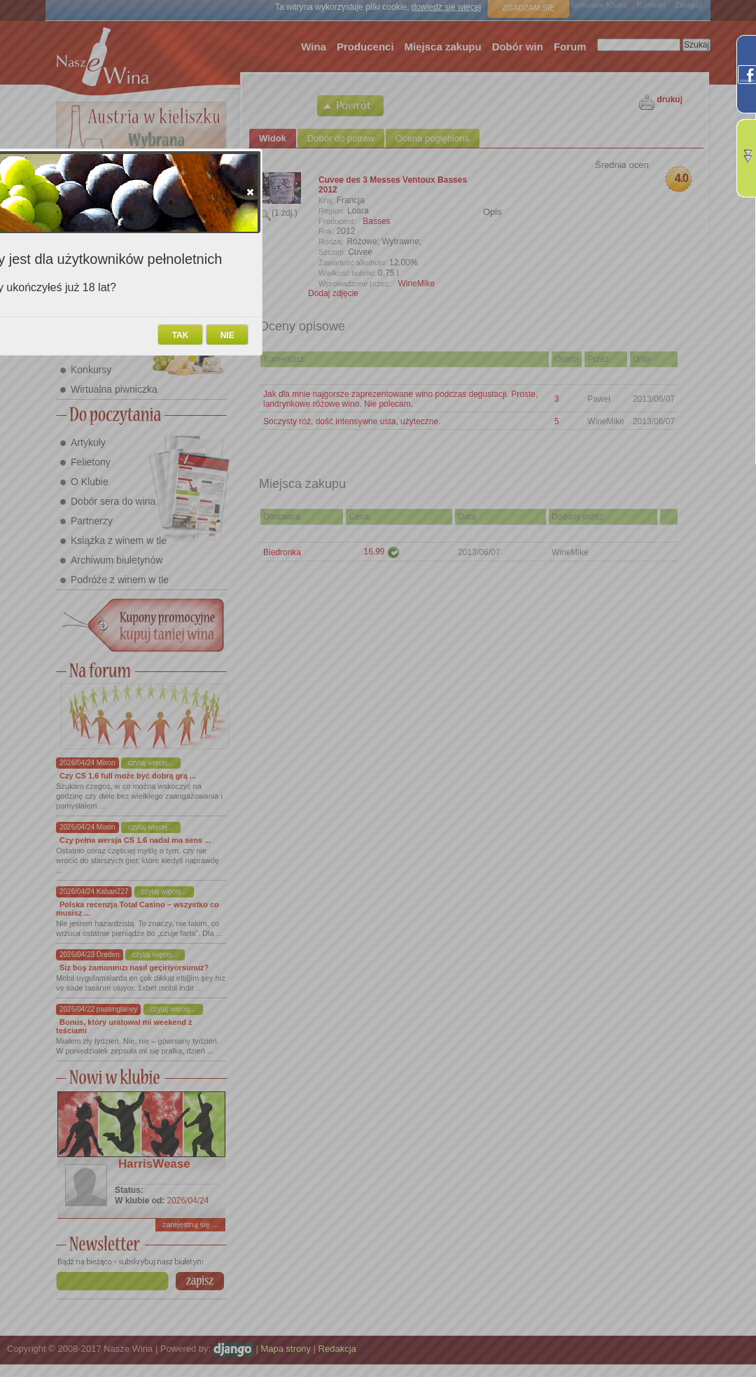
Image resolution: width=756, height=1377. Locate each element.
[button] (250, 192)
